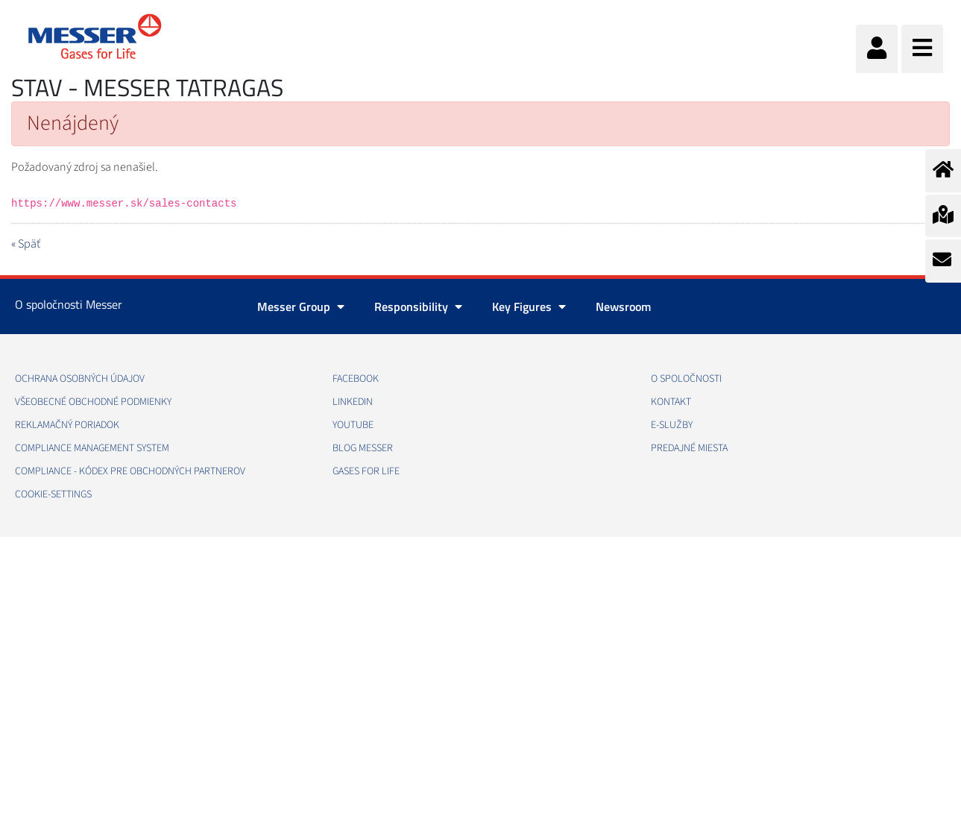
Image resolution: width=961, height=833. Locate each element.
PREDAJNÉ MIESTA (689, 448)
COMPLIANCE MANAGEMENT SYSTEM (92, 448)
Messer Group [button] (300, 306)
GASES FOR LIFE (366, 471)
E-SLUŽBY (672, 425)
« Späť (25, 244)
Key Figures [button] (529, 306)
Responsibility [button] (418, 306)
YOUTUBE (353, 425)
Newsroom (623, 306)
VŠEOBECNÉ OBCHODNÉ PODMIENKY (93, 402)
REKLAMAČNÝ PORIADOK (67, 425)
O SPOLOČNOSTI (686, 378)
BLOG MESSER (363, 448)
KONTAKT (671, 402)
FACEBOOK (356, 378)
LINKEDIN (353, 402)
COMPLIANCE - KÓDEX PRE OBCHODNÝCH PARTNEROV (130, 471)
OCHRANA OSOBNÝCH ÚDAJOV (80, 378)
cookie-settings (53, 494)
